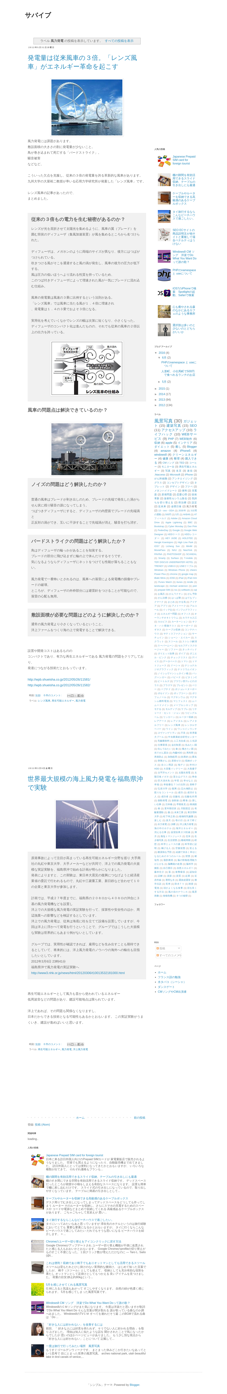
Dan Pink (192, 526)
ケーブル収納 (173, 629)
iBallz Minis (160, 578)
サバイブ (38, 15)
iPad (181, 578)
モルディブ (171, 709)
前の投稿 (139, 1117)
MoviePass (159, 550)
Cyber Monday (175, 526)
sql (195, 590)
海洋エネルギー (184, 828)
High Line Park (185, 542)
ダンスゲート (166, 986)
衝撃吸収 (180, 872)
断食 (185, 800)
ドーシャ (176, 665)
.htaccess (159, 474)
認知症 (193, 872)
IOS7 (156, 546)
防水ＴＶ (179, 883)
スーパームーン (166, 645)
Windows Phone (176, 570)
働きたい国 (187, 748)
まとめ (171, 602)
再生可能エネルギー (63, 700)
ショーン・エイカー (179, 637)
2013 (162, 399)
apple (168, 442)
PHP (171, 438)
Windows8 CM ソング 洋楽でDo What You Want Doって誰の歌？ (88, 1302)
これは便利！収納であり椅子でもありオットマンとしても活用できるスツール (95, 1262)
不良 (183, 733)
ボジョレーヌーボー (186, 689)
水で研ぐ (192, 820)
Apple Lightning (173, 522)
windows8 (160, 454)
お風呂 (161, 594)
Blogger (192, 446)
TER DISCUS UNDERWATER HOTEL (173, 562)
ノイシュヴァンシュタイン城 (173, 673)
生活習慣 (172, 840)
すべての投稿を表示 (119, 41)
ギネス (158, 629)
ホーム (80, 1117)
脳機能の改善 (175, 864)
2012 (162, 405)
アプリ (164, 605)
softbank (185, 590)
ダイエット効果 (166, 653)
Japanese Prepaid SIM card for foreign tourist (74, 1155)
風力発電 (80, 700)
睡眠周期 (185, 840)
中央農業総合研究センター (182, 737)
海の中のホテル (163, 828)
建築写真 (174, 425)
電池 (156, 888)
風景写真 (163, 420)
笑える (193, 848)
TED (181, 462)
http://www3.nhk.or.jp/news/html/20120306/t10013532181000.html (78, 973)
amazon (166, 450)
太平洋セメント (166, 772)
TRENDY (159, 566)
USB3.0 (171, 566)
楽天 (168, 820)
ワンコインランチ (187, 729)
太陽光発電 (184, 772)
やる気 (182, 602)
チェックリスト (179, 657)
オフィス (185, 613)
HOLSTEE (187, 538)
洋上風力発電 (80, 1049)
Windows (159, 570)
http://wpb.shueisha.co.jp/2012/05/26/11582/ (59, 685)
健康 (166, 458)
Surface (175, 558)
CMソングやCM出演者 (172, 991)
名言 (179, 470)
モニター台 (168, 466)
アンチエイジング (182, 478)
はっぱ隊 (176, 597)
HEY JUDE (171, 538)
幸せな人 (188, 780)
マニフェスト (180, 701)
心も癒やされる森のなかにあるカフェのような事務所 (184, 310)
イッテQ (167, 609)
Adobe (174, 518)
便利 (184, 490)
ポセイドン (164, 693)
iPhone (189, 474)
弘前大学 (163, 788)
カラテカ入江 (189, 617)
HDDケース (174, 534)
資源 (169, 876)
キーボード (187, 625)
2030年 (182, 510)
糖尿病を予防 (165, 852)
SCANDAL (191, 554)
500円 (168, 514)
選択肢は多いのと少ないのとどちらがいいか (184, 328)
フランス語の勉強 (169, 977)
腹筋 (156, 868)
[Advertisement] (87, 736)
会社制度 (176, 745)
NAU (174, 550)
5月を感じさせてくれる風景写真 (66, 1284)
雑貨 (191, 883)
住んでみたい (164, 748)
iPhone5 (185, 450)
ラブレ (184, 709)
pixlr (195, 586)
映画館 (193, 804)
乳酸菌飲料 (164, 740)
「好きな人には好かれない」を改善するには (74, 1324)
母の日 (179, 820)
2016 (162, 352)
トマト (184, 661)
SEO (193, 425)
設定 (194, 502)
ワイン (169, 729)
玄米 (188, 836)
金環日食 (176, 506)
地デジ (181, 764)
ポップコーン (181, 693)
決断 (173, 824)
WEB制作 (185, 438)
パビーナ (176, 677)
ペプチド (166, 689)
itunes (179, 582)
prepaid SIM (164, 590)
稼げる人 (166, 848)
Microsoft (175, 474)
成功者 (165, 796)
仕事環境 (162, 745)
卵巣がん (162, 760)
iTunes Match (165, 582)
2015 (162, 388)
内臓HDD (177, 752)
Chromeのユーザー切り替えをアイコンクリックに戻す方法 (83, 1241)
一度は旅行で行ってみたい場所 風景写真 (73, 1346)
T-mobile (188, 558)
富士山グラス (180, 776)
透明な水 (170, 880)
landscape (159, 586)
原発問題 (167, 494)
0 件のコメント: (53, 695)
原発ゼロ (176, 760)
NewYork (187, 550)
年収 (176, 780)
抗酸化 (176, 796)
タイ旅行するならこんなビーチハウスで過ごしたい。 (80, 1219)
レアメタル (177, 721)
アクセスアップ (173, 430)
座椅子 (193, 784)
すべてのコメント (169, 955)
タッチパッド (189, 649)
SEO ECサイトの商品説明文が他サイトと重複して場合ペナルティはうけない (184, 237)
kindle (190, 582)
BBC (190, 522)
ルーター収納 (186, 717)
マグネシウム (178, 697)
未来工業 (179, 812)
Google (176, 530)
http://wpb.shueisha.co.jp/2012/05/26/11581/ (59, 679)
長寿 (168, 883)
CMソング (169, 462)
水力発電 (162, 824)
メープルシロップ (183, 705)
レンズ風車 (44, 700)
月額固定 (185, 808)
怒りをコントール (164, 792)
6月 (164, 357)
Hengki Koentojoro (163, 542)
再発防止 (159, 756)
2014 (162, 394)
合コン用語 (167, 764)
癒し (178, 446)
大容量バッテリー (173, 768)
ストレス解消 (189, 641)
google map (187, 574)
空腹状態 (180, 848)
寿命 (194, 776)
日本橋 (168, 804)
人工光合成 (180, 740)
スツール (173, 641)
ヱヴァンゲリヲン (167, 733)
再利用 (189, 752)
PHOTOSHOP (174, 554)
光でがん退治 (161, 752)
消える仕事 (160, 832)
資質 (178, 876)
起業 (187, 876)
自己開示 (168, 868)
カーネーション (179, 621)
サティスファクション (176, 633)
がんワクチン (176, 594)
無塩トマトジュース (171, 836)
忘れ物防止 (187, 788)
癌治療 (182, 502)
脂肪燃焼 (168, 860)
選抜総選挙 (184, 880)
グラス (158, 482)
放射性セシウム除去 (175, 498)
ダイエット (162, 446)
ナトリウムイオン (187, 669)
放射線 (175, 800)
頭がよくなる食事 (173, 888)
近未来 (162, 506)
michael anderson (179, 586)
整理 (177, 458)
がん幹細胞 (160, 478)
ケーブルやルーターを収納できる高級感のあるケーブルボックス (87, 1198)
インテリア (185, 442)
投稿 (161, 948)
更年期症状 (170, 808)
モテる (157, 709)
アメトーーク (179, 605)
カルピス (162, 621)
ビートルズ (163, 681)
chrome (174, 574)
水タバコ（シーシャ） (172, 981)
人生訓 (193, 740)
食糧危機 (167, 895)
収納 (157, 442)
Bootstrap (159, 526)
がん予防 (192, 594)
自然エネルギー (185, 868)
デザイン (175, 486)
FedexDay (163, 530)
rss (175, 590)
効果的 (184, 756)
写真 (168, 470)
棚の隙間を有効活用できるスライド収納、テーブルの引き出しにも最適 (91, 1176)
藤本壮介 (159, 872)
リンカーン (169, 717)
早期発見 (181, 804)
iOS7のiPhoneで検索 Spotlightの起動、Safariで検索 (184, 292)
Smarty (162, 558)
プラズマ (167, 685)
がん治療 (162, 597)
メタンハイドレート (165, 490)
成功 (180, 792)
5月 (164, 381)
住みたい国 (191, 745)
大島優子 (192, 768)
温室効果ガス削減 (180, 832)
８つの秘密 (182, 895)
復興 (174, 788)
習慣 (187, 856)
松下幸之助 (169, 816)
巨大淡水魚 (164, 780)
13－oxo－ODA (166, 510)
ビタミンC (191, 677)
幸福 (156, 784)
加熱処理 (172, 756)
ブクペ (189, 486)
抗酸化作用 (191, 796)
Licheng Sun (173, 546)
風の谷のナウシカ (178, 891)
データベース (170, 661)
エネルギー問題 (169, 613)
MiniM (189, 546)
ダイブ (182, 653)
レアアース (160, 721)
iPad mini (192, 578)
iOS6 (172, 578)
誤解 (160, 876)
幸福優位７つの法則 (175, 784)
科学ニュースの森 (171, 844)
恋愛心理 (182, 494)
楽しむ (158, 820)
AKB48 (186, 514)
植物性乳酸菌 (186, 816)
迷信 (190, 470)
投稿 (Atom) (42, 1124)
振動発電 (162, 800)
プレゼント (182, 685)
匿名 (194, 756)
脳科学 (189, 864)
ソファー (173, 649)
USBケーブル (186, 566)
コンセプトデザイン (178, 482)
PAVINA (158, 554)
